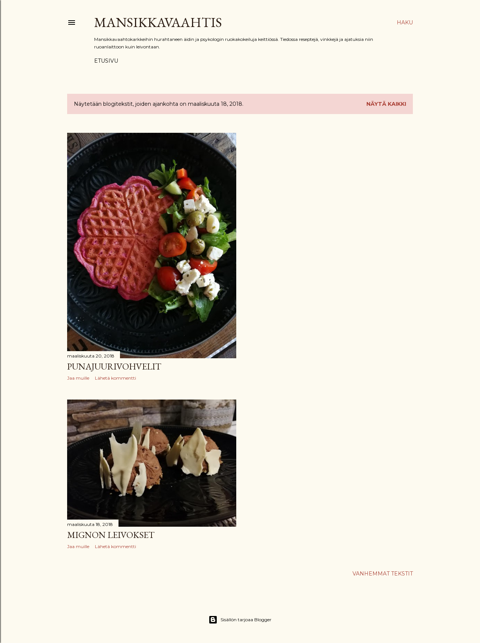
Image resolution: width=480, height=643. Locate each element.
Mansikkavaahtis (158, 22)
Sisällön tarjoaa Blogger (240, 619)
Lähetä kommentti (115, 378)
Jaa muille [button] (78, 378)
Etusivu (106, 60)
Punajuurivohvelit (114, 366)
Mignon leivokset (110, 535)
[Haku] (405, 23)
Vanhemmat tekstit (382, 573)
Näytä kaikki (386, 104)
